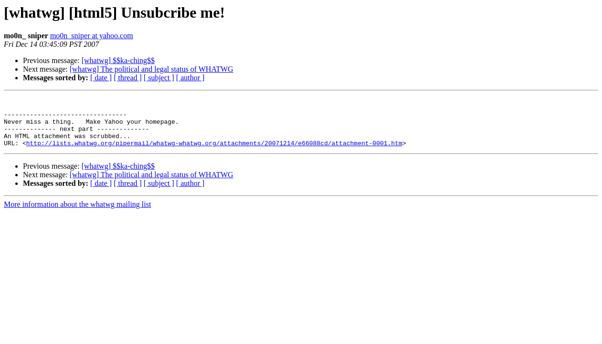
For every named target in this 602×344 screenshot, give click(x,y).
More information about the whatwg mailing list (77, 214)
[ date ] (101, 78)
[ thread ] (128, 78)
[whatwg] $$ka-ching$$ (118, 60)
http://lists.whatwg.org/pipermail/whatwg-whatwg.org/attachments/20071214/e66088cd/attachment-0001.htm (214, 153)
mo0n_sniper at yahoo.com (91, 36)
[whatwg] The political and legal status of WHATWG (151, 69)
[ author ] (190, 78)
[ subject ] (159, 78)
